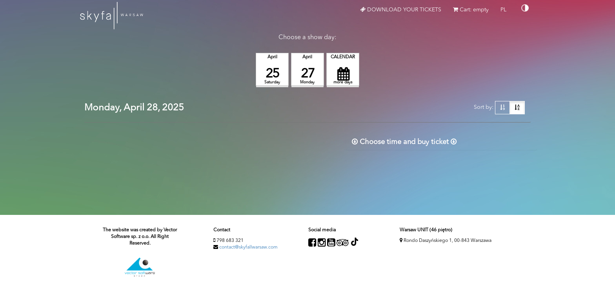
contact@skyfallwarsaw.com (248, 247)
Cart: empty (471, 10)
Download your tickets (400, 10)
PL (506, 12)
